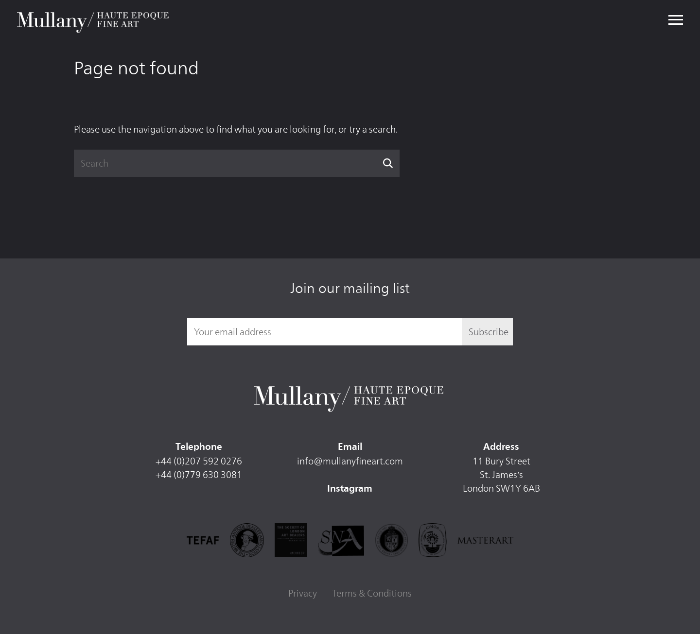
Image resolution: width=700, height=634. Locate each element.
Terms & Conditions (372, 593)
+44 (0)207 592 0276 (199, 461)
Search (388, 163)
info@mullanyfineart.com (350, 461)
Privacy (302, 593)
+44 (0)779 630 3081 (199, 474)
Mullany (94, 20)
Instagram (349, 489)
